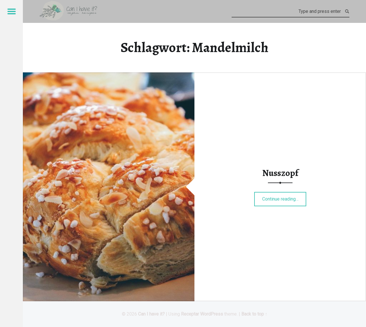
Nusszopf (280, 173)
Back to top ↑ (254, 314)
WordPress (211, 314)
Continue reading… (284, 197)
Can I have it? (151, 314)
